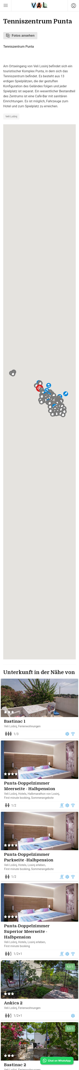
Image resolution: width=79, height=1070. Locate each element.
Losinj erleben (39, 870)
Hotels (25, 796)
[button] (40, 383)
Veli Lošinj (11, 116)
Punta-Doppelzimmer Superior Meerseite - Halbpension (29, 939)
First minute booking (20, 800)
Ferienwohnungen (32, 726)
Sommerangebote (45, 800)
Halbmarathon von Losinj (46, 796)
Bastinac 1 (17, 721)
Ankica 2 (16, 1013)
